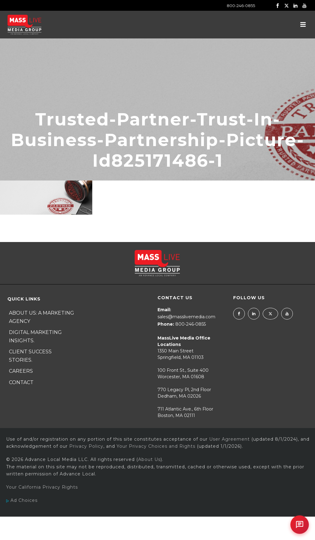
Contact (21, 382)
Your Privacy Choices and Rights (156, 446)
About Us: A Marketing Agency (41, 317)
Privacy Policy (86, 446)
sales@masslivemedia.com (186, 317)
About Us (149, 459)
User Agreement (229, 439)
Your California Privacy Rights (42, 487)
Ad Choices (22, 500)
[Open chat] (299, 524)
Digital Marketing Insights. (35, 336)
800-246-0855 (241, 5)
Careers (21, 371)
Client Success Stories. (30, 356)
